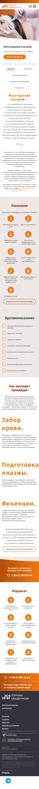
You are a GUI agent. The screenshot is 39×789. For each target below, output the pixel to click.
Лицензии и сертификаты (10, 725)
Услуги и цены (18, 64)
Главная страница (7, 64)
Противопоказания (19, 75)
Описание (10, 69)
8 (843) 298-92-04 (14, 57)
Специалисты (19, 88)
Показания (28, 69)
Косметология (7, 708)
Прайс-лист (6, 722)
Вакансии (5, 729)
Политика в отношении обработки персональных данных (19, 740)
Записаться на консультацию (19, 301)
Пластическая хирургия (10, 705)
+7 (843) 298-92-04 (19, 677)
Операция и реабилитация (19, 81)
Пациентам (5, 716)
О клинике (5, 719)
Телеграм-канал (9, 735)
